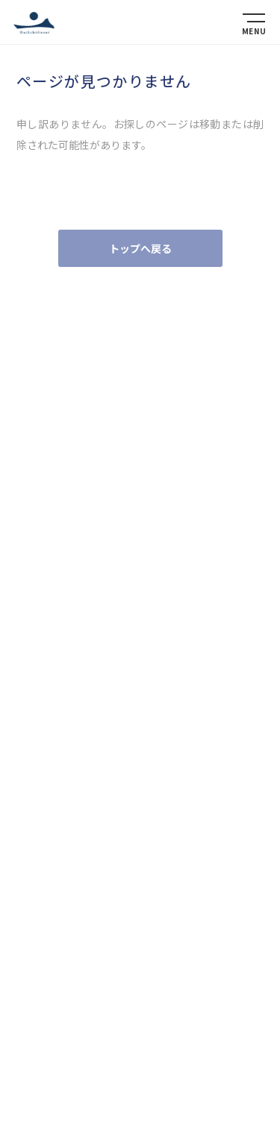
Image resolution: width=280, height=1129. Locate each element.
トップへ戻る (140, 248)
